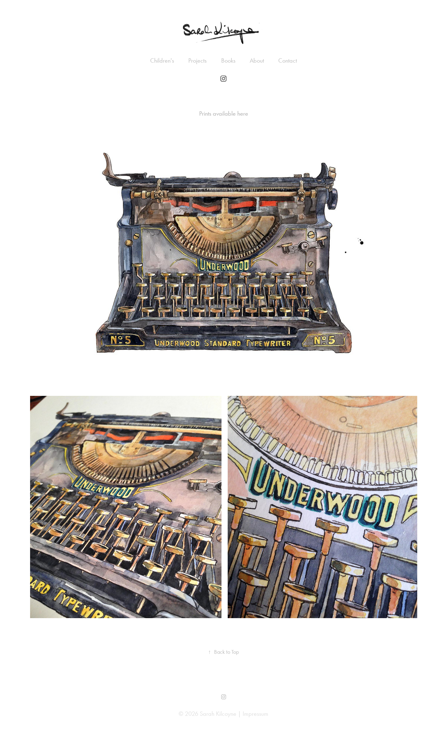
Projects (197, 60)
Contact (287, 60)
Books (228, 60)
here (242, 113)
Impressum (255, 713)
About (257, 60)
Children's (162, 60)
